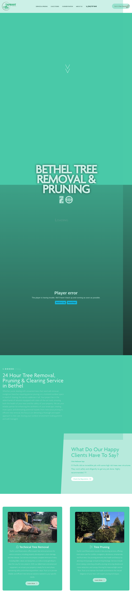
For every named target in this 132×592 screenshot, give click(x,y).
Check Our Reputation (82, 479)
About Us (79, 6)
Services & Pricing (42, 6)
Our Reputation (67, 6)
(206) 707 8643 (91, 6)
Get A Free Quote (120, 5)
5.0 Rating (12, 369)
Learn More (32, 583)
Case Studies (55, 6)
